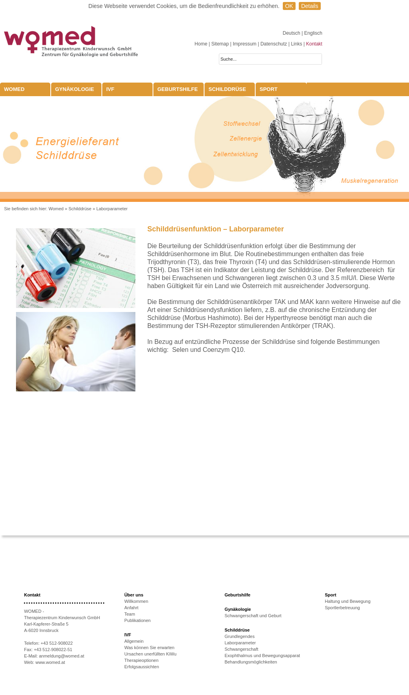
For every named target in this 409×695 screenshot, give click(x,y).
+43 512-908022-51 (53, 649)
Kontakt (314, 44)
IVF (110, 89)
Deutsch (292, 33)
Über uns (133, 594)
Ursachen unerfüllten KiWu (150, 654)
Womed (56, 208)
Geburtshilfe (177, 89)
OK (289, 6)
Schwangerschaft (241, 649)
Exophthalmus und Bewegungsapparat (262, 655)
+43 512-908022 (57, 643)
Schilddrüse (227, 89)
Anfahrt (131, 607)
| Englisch (312, 33)
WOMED (14, 89)
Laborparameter (111, 208)
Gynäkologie (74, 89)
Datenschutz (273, 44)
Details (309, 6)
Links (296, 44)
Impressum (244, 44)
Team (129, 614)
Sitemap (220, 44)
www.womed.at (50, 662)
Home (201, 44)
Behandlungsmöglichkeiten (250, 661)
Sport (269, 89)
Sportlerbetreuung (342, 607)
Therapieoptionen (141, 660)
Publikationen (137, 620)
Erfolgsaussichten (141, 666)
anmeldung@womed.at (61, 656)
